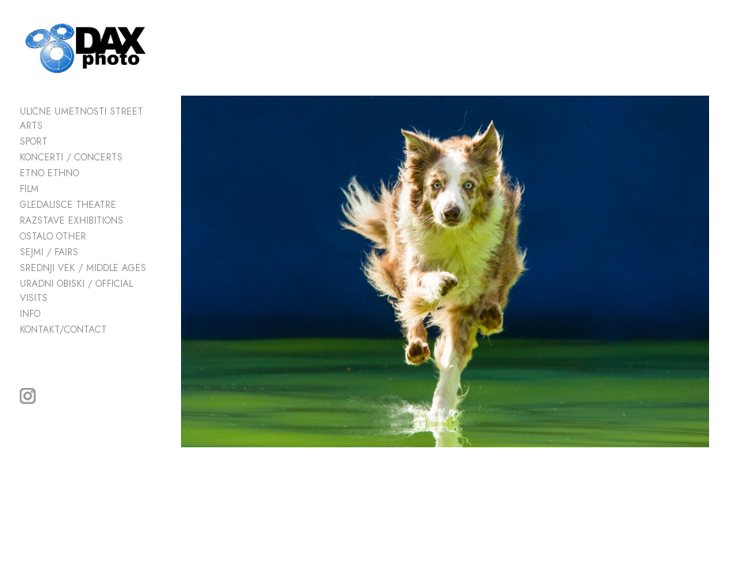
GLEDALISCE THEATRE (68, 205)
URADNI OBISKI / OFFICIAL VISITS (76, 291)
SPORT (33, 142)
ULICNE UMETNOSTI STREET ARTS (81, 119)
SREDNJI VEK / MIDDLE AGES (83, 269)
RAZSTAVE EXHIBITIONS (71, 221)
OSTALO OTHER (53, 237)
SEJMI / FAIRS (49, 253)
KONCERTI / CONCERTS (71, 158)
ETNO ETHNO (49, 174)
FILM (29, 190)
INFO (30, 314)
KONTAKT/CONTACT (63, 330)
